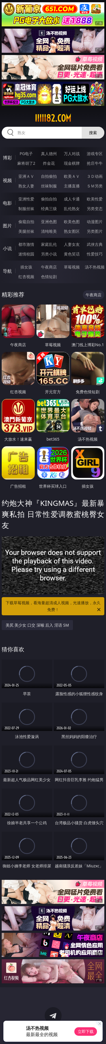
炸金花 (49, 163)
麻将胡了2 (26, 163)
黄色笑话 (72, 254)
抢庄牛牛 (95, 163)
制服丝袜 (26, 208)
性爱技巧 (95, 254)
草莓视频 (72, 267)
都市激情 (26, 244)
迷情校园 (26, 254)
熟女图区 (72, 231)
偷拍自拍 (49, 199)
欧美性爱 (95, 199)
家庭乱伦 (49, 244)
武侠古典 (95, 244)
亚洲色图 (49, 221)
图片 (7, 226)
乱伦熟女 (72, 208)
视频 (7, 180)
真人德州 (49, 153)
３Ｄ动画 (95, 176)
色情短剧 (49, 276)
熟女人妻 (26, 186)
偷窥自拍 (26, 221)
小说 (7, 248)
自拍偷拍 (49, 176)
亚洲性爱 (26, 199)
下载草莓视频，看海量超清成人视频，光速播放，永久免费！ (54, 606)
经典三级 (49, 208)
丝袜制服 (49, 186)
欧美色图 (72, 221)
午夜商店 (49, 267)
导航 (7, 271)
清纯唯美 (49, 231)
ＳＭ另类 (95, 186)
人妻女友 (72, 244)
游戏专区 (95, 153)
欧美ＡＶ (72, 176)
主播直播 (72, 186)
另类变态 (95, 208)
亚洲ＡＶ (26, 176)
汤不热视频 (95, 267)
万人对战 (72, 153)
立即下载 (86, 1031)
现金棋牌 (72, 163)
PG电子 (26, 153)
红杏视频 (26, 276)
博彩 (7, 158)
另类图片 (95, 231)
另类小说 (49, 254)
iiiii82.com (53, 118)
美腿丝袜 (26, 231)
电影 (7, 203)
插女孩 (26, 267)
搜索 (93, 132)
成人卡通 (72, 199)
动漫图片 (95, 221)
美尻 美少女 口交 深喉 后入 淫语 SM (37, 625)
